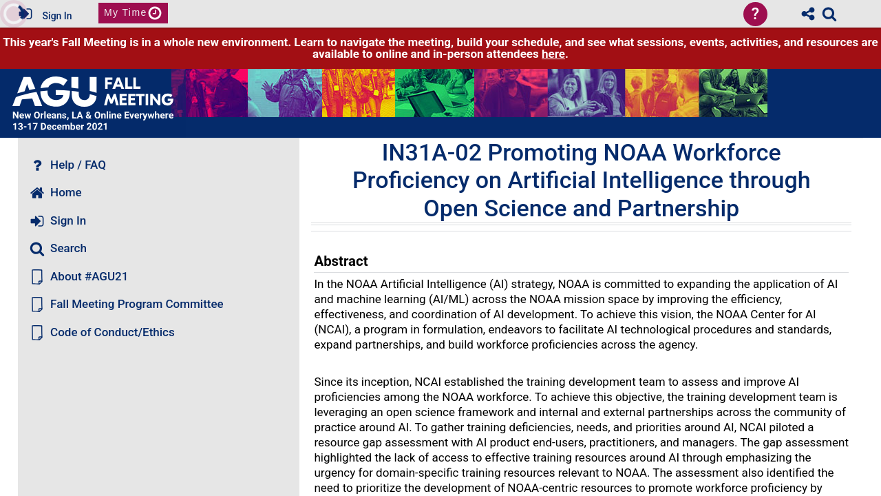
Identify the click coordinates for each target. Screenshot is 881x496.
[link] (829, 13)
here (553, 54)
